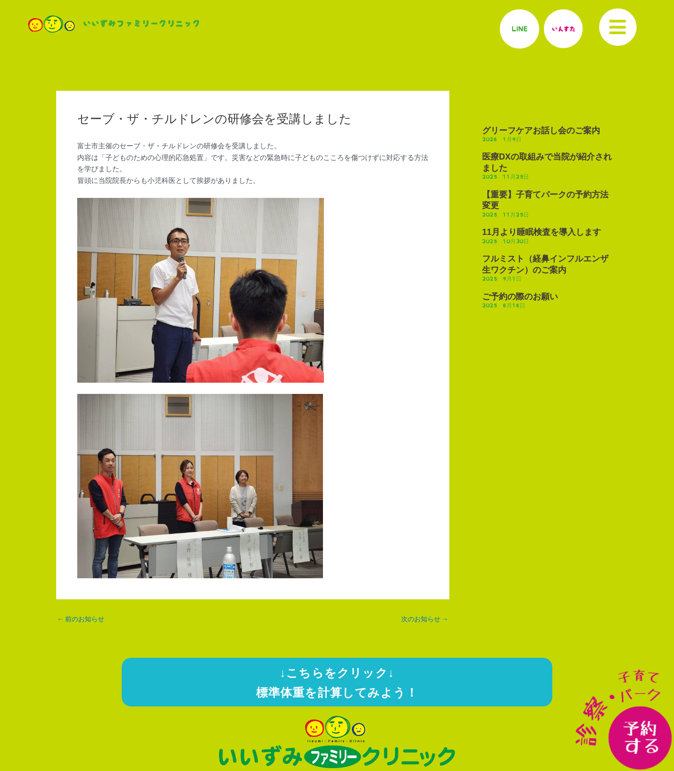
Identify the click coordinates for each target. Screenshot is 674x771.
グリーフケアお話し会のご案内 (541, 130)
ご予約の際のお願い (520, 296)
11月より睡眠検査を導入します (541, 232)
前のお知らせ (82, 619)
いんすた (563, 28)
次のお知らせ (422, 619)
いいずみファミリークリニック (141, 24)
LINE (519, 28)
